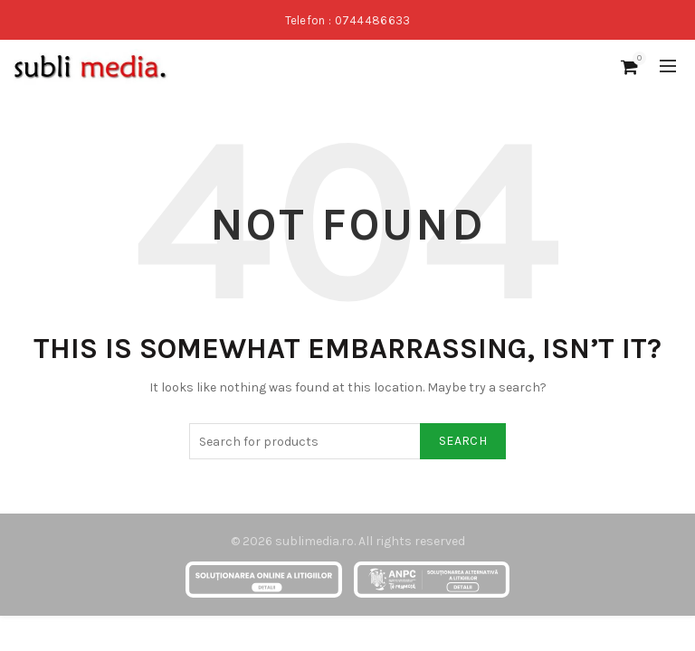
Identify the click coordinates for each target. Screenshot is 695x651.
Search (463, 440)
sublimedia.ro (314, 541)
